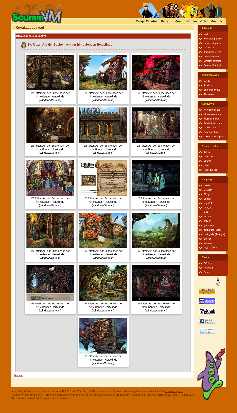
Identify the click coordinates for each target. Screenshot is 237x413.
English (207, 199)
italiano (207, 221)
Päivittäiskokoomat (213, 123)
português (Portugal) (214, 234)
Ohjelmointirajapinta (214, 136)
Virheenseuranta (212, 114)
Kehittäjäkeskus (212, 110)
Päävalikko (208, 28)
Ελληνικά (208, 194)
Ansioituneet (210, 170)
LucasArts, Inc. (174, 391)
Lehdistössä (210, 156)
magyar (208, 216)
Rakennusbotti (211, 132)
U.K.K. (207, 81)
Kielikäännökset (212, 118)
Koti (206, 34)
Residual (208, 267)
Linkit (206, 165)
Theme (206, 257)
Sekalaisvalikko (210, 146)
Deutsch (208, 190)
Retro (206, 272)
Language (207, 179)
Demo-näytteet (211, 56)
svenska (208, 243)
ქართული (209, 225)
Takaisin (18, 375)
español (208, 203)
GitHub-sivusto (211, 127)
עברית (201, 212)
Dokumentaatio (210, 75)
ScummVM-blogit (212, 65)
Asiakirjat (208, 85)
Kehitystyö (208, 104)
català (207, 185)
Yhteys (207, 161)
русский (208, 239)
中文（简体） (211, 247)
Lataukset (209, 47)
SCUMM (208, 263)
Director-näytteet (212, 61)
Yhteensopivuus (212, 90)
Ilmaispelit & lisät (212, 52)
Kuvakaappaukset (213, 38)
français (208, 207)
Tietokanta (209, 94)
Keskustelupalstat (213, 43)
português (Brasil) (213, 230)
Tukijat (207, 152)
